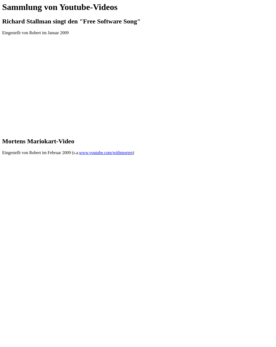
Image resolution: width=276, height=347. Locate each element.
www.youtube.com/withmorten (106, 152)
